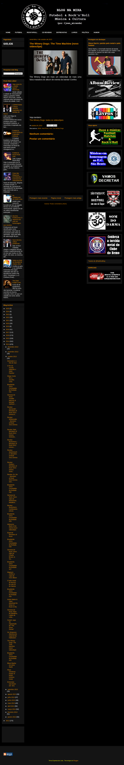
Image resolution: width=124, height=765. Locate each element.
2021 (8, 320)
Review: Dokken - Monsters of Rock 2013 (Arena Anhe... (12, 466)
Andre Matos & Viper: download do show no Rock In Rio (12, 603)
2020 (8, 323)
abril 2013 (11, 706)
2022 (8, 317)
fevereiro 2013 (12, 712)
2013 (8, 344)
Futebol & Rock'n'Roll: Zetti (16, 154)
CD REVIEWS (47, 32)
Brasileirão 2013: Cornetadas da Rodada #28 (12, 543)
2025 (8, 308)
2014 (8, 341)
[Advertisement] (13, 57)
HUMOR (96, 32)
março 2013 (12, 709)
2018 (8, 329)
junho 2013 (12, 700)
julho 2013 (11, 697)
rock (50, 128)
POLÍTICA (85, 32)
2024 (8, 311)
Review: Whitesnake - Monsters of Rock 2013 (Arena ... (12, 421)
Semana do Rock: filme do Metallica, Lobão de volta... (12, 613)
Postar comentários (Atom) (58, 204)
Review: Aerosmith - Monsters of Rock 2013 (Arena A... (12, 410)
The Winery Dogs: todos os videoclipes (47, 120)
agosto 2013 (12, 694)
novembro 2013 (13, 352)
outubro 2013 (12, 356)
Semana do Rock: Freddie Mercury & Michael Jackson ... (11, 399)
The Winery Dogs (58, 128)
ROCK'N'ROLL (32, 32)
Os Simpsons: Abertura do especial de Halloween (12, 635)
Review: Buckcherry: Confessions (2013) (12, 508)
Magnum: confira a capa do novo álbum (12, 575)
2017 (8, 332)
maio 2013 (11, 703)
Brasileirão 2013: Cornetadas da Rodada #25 (12, 656)
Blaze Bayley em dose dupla (11, 665)
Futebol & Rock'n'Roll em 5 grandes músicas (18, 133)
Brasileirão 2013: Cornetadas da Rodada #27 (12, 565)
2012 (8, 721)
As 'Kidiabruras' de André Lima (17, 197)
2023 (8, 314)
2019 (8, 326)
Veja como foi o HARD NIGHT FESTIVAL (17, 87)
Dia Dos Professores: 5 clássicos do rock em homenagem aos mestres (12, 220)
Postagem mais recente (38, 198)
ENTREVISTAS (61, 32)
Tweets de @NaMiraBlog (96, 261)
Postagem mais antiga (73, 198)
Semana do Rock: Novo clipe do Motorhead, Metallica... (12, 498)
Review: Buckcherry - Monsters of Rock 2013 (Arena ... (12, 443)
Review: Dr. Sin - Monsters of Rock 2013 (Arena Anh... (12, 478)
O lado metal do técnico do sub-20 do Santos (11, 583)
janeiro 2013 (12, 717)
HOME (8, 32)
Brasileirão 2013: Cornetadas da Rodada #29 (12, 517)
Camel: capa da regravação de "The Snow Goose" (12, 624)
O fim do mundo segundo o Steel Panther (11, 369)
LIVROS (74, 32)
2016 (8, 335)
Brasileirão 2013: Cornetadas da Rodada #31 (12, 388)
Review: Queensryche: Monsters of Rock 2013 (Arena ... (12, 454)
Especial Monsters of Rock (12, 534)
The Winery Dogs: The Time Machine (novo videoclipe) (11, 645)
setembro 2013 (13, 689)
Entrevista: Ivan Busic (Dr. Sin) (11, 684)
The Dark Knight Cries (17, 281)
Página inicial (56, 198)
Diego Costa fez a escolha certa (11, 378)
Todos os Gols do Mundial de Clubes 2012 (17, 262)
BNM (39, 128)
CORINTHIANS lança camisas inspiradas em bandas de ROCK (12, 109)
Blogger (75, 760)
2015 (8, 338)
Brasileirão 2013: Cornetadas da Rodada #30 (12, 488)
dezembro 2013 (13, 347)
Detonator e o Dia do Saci (12, 362)
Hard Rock (45, 128)
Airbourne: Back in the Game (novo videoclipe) (12, 527)
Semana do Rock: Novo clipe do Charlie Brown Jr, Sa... (12, 554)
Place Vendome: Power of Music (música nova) (11, 674)
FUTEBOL (18, 32)
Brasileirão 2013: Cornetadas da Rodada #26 (12, 592)
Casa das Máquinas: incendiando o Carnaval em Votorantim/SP (17, 176)
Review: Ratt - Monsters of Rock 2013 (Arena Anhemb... (12, 433)
